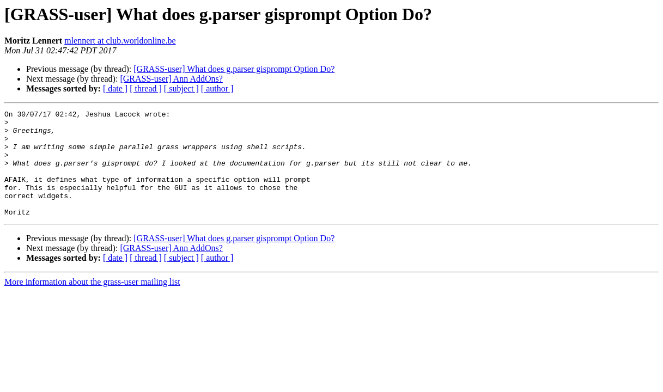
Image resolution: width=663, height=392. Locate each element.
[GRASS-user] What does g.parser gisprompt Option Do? (233, 69)
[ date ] (115, 88)
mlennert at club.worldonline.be (119, 40)
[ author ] (217, 88)
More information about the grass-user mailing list (92, 303)
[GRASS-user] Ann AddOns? (171, 78)
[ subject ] (181, 88)
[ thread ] (146, 88)
